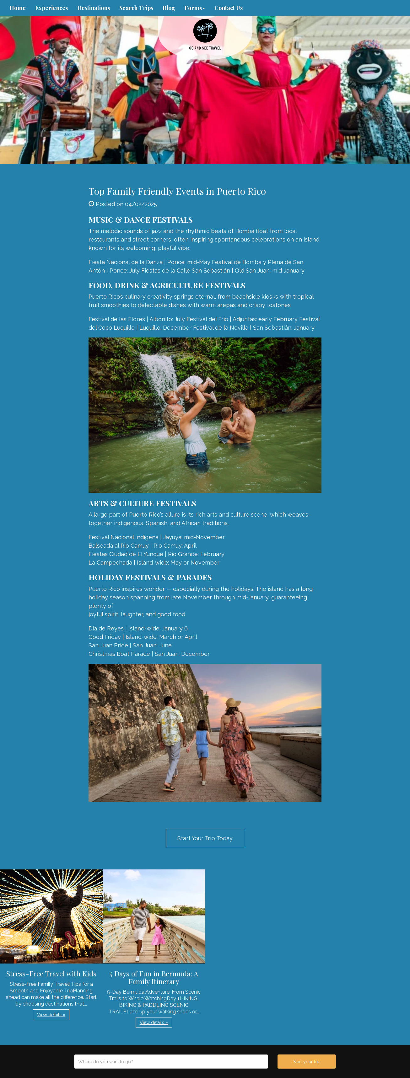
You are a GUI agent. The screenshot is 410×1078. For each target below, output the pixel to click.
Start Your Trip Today (205, 838)
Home (17, 8)
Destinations (93, 8)
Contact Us (228, 8)
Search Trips (136, 8)
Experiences (51, 8)
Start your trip (307, 1061)
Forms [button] (195, 8)
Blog (169, 8)
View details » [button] (51, 1014)
